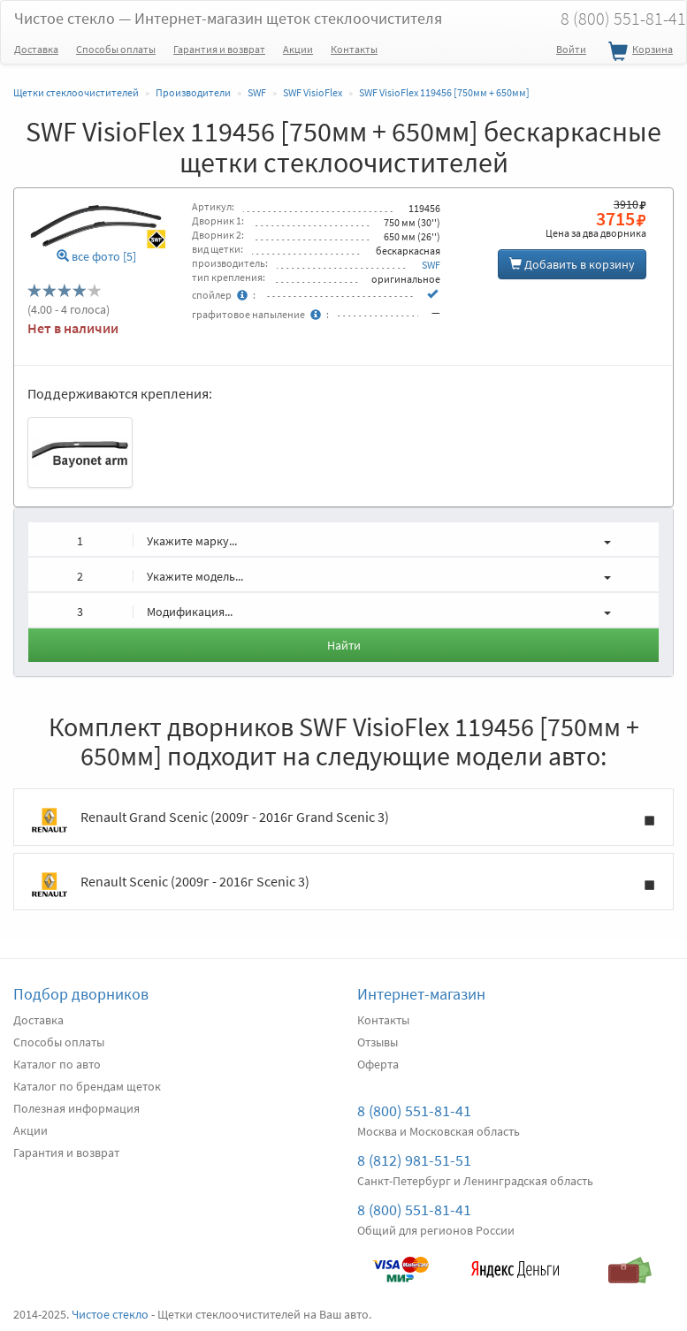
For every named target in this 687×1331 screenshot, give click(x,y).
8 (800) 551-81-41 (414, 1110)
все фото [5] (96, 256)
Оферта (378, 1064)
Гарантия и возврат (219, 49)
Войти (571, 49)
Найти (344, 645)
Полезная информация (76, 1108)
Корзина (638, 52)
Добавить (572, 264)
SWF (431, 264)
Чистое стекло (228, 18)
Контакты (354, 49)
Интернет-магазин (421, 994)
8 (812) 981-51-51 (414, 1160)
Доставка (36, 49)
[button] (343, 539)
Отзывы (377, 1042)
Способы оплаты (116, 49)
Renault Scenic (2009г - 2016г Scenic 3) (343, 884)
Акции (298, 49)
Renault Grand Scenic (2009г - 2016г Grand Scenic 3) (343, 820)
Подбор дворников (81, 994)
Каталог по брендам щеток (87, 1086)
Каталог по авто (57, 1064)
